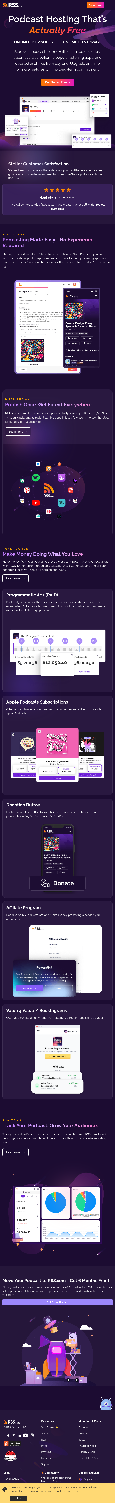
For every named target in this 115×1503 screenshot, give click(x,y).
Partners (83, 1427)
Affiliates (46, 1433)
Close (18, 1498)
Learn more (72, 1491)
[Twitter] (14, 1435)
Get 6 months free (57, 1302)
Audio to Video (88, 1445)
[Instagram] (32, 1435)
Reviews (83, 1433)
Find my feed (87, 1452)
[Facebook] (8, 1435)
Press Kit (46, 1452)
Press (44, 1445)
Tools (82, 1439)
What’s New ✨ (49, 1427)
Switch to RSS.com (90, 1458)
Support (46, 1464)
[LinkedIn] (19, 1435)
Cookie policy (11, 1479)
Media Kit (46, 1458)
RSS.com (56, 1481)
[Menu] (110, 5)
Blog (44, 1439)
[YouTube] (25, 1435)
